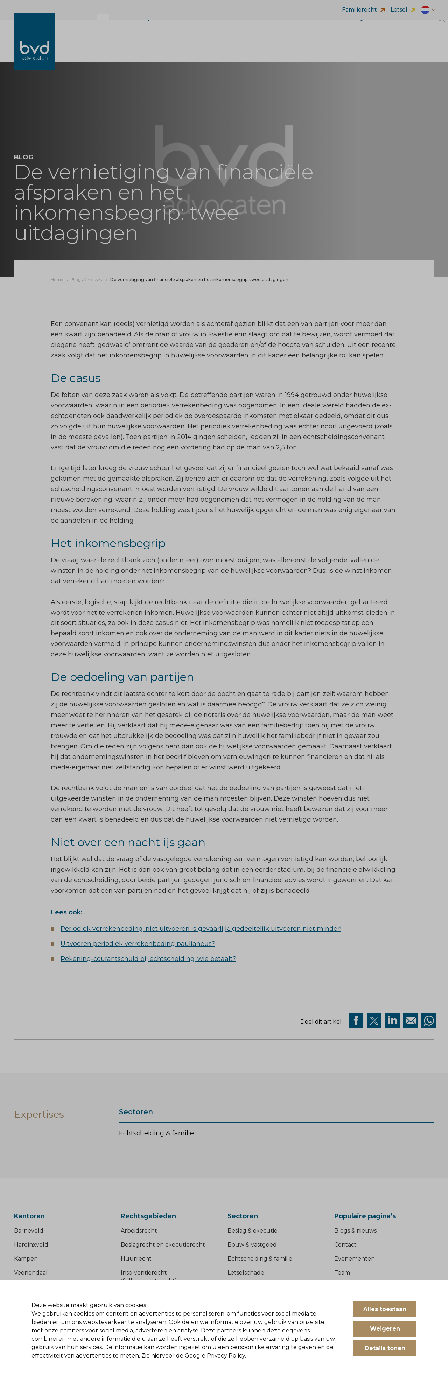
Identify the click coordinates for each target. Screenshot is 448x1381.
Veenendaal (31, 1272)
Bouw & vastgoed (252, 1244)
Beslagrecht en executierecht (163, 1244)
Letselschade (245, 1272)
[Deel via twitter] (374, 1020)
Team (342, 1272)
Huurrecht (136, 1258)
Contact (345, 1244)
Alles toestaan (384, 1309)
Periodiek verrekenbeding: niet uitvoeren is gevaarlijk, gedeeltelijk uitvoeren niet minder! (201, 929)
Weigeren (385, 1328)
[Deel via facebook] (356, 1020)
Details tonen (385, 1348)
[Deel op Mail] (410, 1020)
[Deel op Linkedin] (392, 1020)
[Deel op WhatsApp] (428, 1020)
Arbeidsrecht (139, 1230)
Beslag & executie (252, 1230)
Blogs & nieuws (355, 1230)
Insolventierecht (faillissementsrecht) (149, 1276)
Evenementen (354, 1258)
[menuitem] (57, 280)
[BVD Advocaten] (34, 48)
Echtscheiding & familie (156, 1133)
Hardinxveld (31, 1244)
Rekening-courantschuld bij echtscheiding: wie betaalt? (148, 959)
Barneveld (28, 1230)
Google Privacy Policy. (215, 1355)
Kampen (26, 1258)
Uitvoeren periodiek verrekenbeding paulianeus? (138, 944)
